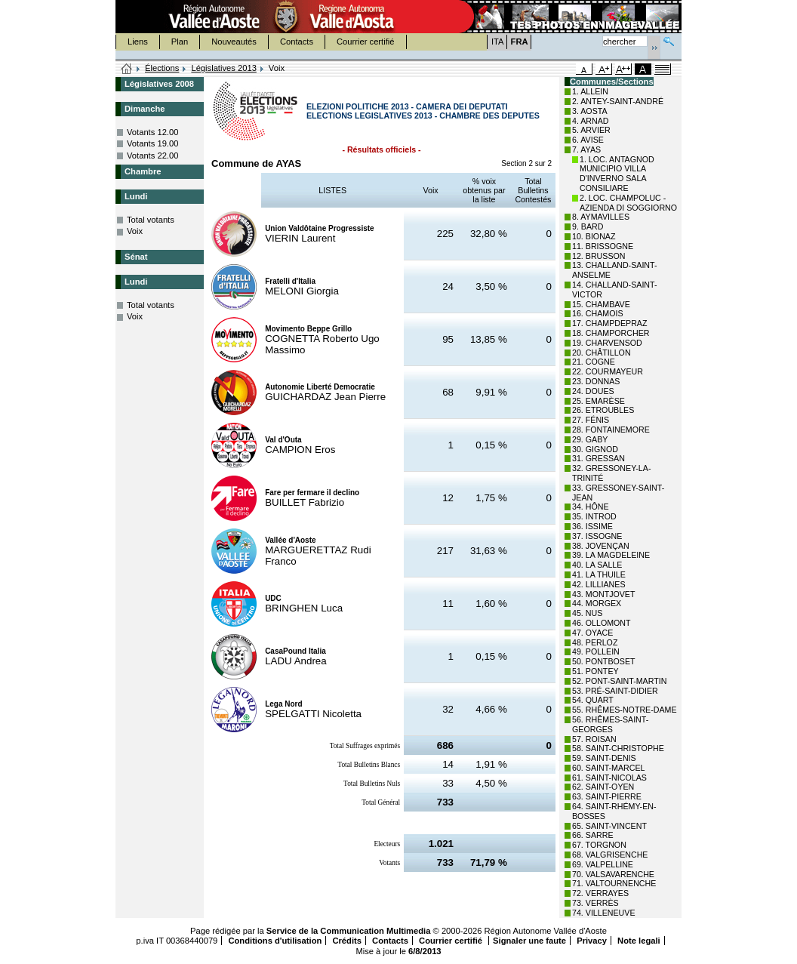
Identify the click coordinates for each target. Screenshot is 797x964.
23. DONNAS (596, 381)
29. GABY (590, 439)
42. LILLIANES (599, 584)
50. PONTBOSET (603, 661)
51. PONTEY (595, 671)
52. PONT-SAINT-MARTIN (619, 680)
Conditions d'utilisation (275, 940)
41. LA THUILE (599, 574)
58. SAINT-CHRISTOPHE (618, 748)
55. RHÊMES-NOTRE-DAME (624, 709)
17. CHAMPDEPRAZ (609, 323)
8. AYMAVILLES (600, 216)
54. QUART (593, 699)
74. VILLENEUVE (603, 912)
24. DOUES (593, 391)
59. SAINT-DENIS (604, 757)
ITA (497, 41)
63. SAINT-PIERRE (607, 796)
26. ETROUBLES (603, 409)
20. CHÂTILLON (601, 352)
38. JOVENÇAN (600, 545)
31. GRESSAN (598, 458)
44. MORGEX (596, 603)
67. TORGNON (599, 844)
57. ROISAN (594, 739)
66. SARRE (593, 834)
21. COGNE (593, 361)
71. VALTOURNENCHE (614, 883)
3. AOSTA (590, 110)
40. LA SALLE (597, 564)
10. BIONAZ (593, 236)
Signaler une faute (529, 940)
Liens (138, 41)
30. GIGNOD (595, 449)
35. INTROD (594, 516)
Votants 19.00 (152, 143)
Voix (135, 231)
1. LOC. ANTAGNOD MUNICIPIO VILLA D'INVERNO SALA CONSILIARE (617, 173)
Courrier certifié (365, 41)
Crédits (347, 940)
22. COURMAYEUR (607, 371)
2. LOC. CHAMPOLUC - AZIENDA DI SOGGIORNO (628, 202)
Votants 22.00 (152, 155)
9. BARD (587, 226)
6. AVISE (588, 139)
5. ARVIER (591, 129)
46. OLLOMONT (601, 622)
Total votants (150, 219)
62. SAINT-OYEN (603, 786)
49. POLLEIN (596, 651)
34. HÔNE (590, 506)
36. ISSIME (592, 526)
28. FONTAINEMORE (611, 429)
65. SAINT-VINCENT (609, 825)
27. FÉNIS (590, 419)
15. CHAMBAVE (601, 304)
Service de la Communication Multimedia (348, 930)
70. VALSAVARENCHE (613, 874)
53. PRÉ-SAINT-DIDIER (615, 690)
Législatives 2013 (223, 67)
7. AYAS (586, 149)
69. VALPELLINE (602, 864)
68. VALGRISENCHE (610, 854)
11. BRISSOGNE (602, 246)
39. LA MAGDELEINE (611, 554)
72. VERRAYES (600, 893)
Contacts (296, 41)
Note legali (638, 940)
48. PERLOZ (594, 642)
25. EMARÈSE (598, 400)
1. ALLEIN (590, 91)
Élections (162, 67)
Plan (179, 41)
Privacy (592, 940)
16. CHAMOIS (597, 313)
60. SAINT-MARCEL (608, 767)
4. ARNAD (590, 120)
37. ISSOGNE (597, 536)
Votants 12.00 (152, 132)
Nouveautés (234, 41)
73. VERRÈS (595, 902)
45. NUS (587, 613)
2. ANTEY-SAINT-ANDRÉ (617, 101)
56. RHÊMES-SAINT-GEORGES (610, 724)
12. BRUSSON (598, 255)
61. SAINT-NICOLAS (609, 777)
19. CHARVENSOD (607, 342)
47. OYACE (592, 632)
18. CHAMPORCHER (610, 332)
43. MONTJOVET (603, 594)
